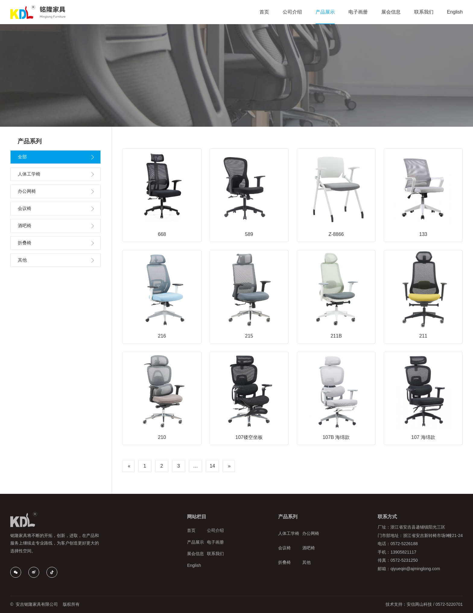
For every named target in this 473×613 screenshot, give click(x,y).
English (194, 565)
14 (212, 465)
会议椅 (24, 208)
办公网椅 (27, 191)
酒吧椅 (24, 225)
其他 (22, 259)
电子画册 (215, 542)
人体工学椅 (29, 173)
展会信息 (195, 553)
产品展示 (195, 542)
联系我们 (215, 553)
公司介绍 (215, 530)
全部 (22, 156)
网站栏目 (196, 516)
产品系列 (287, 516)
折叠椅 (24, 242)
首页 (191, 530)
